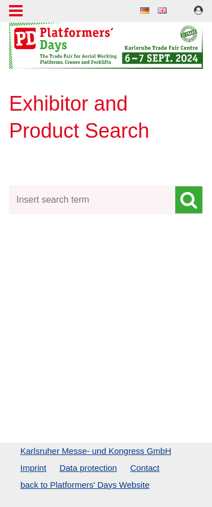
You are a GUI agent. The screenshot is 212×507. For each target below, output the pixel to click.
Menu (16, 12)
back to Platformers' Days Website (85, 484)
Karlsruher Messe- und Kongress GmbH (95, 451)
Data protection (88, 468)
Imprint (33, 468)
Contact (144, 468)
